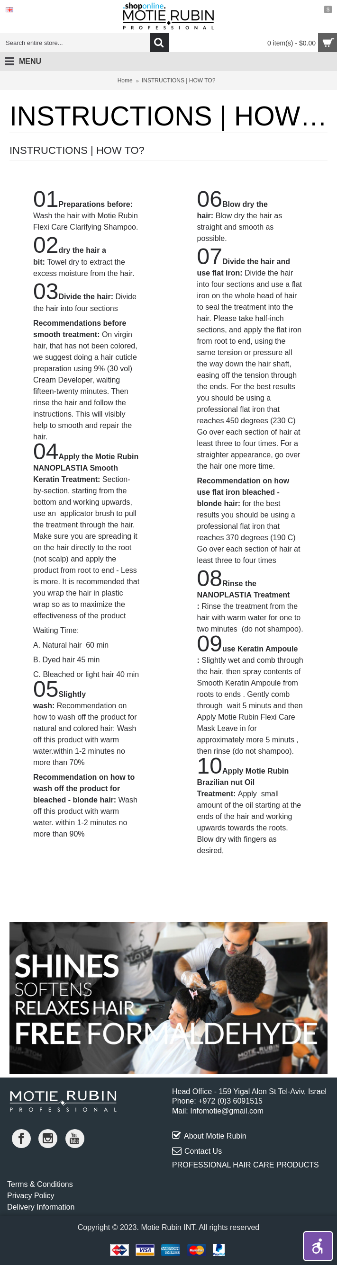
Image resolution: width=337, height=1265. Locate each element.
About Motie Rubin (209, 1136)
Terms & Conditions (40, 1184)
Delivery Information (40, 1207)
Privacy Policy (31, 1196)
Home (125, 80)
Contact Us (197, 1151)
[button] (318, 1246)
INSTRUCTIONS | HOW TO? (178, 80)
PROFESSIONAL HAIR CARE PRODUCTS (245, 1165)
